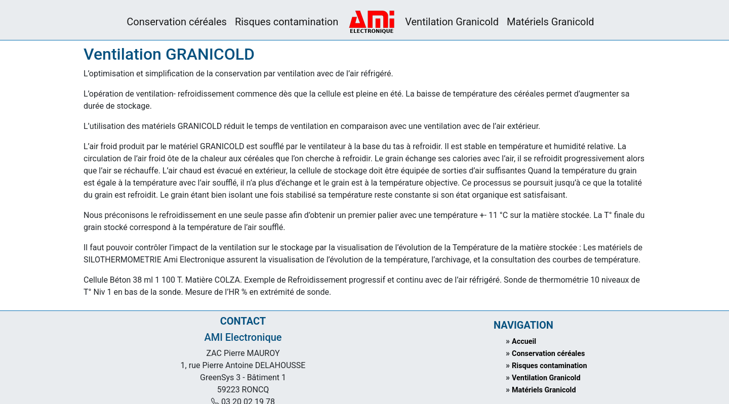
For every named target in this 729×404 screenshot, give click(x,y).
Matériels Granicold (550, 22)
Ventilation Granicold (452, 22)
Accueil (524, 341)
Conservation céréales (177, 22)
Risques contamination (286, 22)
